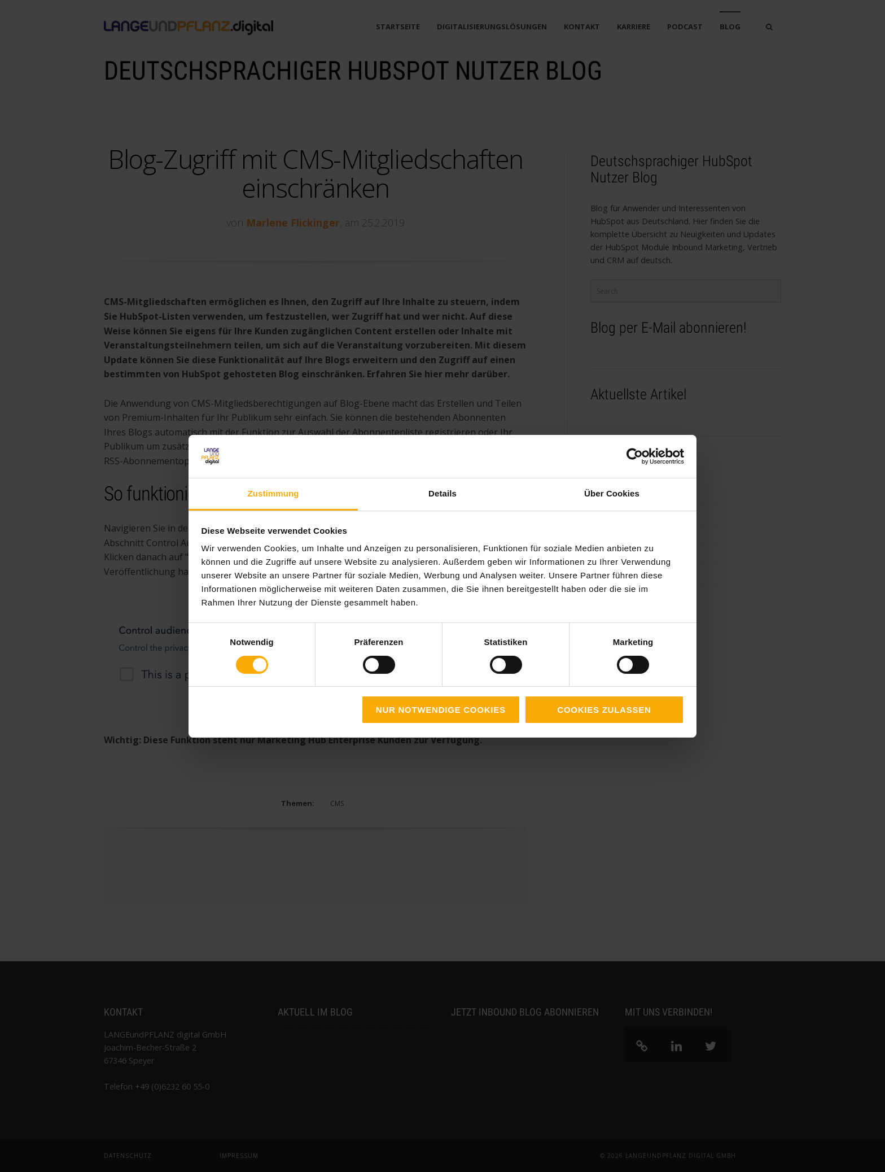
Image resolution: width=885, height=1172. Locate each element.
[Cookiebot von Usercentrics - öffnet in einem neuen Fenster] (634, 456)
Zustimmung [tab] (273, 493)
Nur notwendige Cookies (441, 709)
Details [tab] (442, 493)
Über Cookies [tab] (611, 493)
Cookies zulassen (604, 709)
